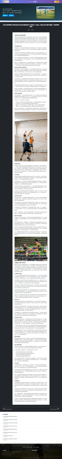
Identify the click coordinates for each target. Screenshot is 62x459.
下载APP (11, 15)
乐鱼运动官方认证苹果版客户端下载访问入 (10, 438)
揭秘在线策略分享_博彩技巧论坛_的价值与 (10, 419)
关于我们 (30, 1)
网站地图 (38, 447)
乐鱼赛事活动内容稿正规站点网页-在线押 (10, 416)
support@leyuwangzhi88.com (8, 454)
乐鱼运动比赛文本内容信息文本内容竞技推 (10, 422)
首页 (29, 29)
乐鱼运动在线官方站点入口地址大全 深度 (10, 426)
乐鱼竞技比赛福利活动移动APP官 (54, 409)
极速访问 (5, 15)
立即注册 (57, 1)
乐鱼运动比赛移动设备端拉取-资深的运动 (10, 429)
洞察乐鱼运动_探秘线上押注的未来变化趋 (10, 432)
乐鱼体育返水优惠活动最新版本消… (8, 409)
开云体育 (39, 275)
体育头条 (35, 1)
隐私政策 (31, 447)
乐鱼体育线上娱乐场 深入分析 (8, 435)
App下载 (24, 447)
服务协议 (34, 447)
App (27, 1)
